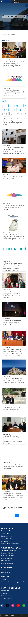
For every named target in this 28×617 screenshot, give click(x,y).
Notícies (3, 570)
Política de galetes (7, 598)
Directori (4, 579)
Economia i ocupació (7, 555)
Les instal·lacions (6, 538)
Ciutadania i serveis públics (9, 550)
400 (13, 515)
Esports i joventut (6, 558)
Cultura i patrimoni (7, 553)
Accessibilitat (5, 591)
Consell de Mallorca (0, 615)
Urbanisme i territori (7, 563)
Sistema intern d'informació (10, 543)
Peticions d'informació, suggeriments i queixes (13, 583)
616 (4, 517)
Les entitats (4, 541)
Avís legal (4, 593)
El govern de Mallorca (8, 531)
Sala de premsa (6, 572)
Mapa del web (5, 596)
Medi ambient (5, 560)
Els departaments (6, 536)
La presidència (5, 533)
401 (17, 515)
